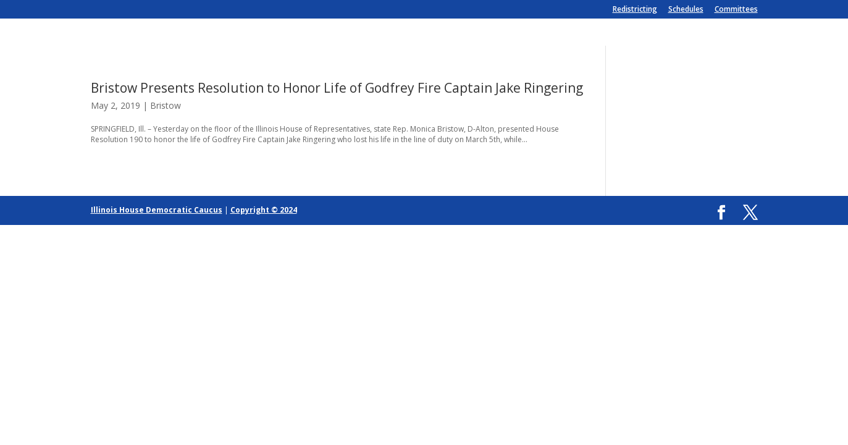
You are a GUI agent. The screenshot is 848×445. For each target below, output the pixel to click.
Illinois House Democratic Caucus (156, 210)
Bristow (165, 105)
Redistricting (635, 10)
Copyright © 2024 (263, 210)
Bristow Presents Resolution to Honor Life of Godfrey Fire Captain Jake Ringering (337, 87)
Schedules (685, 10)
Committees (736, 10)
